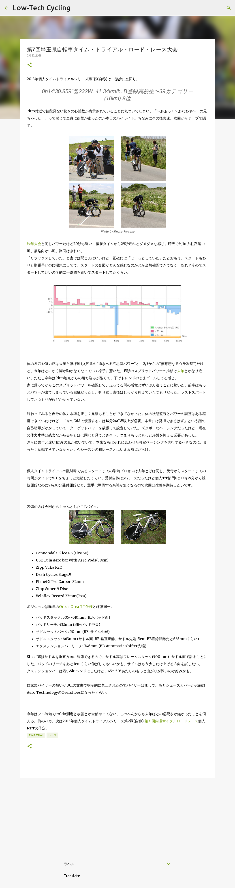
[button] (29, 65)
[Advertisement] (117, 816)
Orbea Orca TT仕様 (76, 606)
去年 (180, 371)
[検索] (228, 7)
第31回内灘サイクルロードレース (171, 721)
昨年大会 (34, 243)
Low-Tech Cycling (41, 8)
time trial (36, 735)
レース (52, 735)
